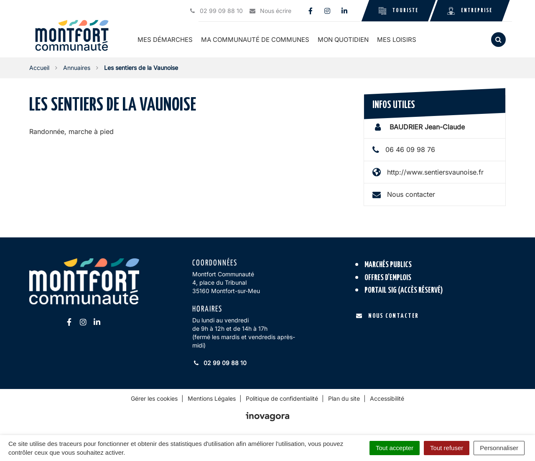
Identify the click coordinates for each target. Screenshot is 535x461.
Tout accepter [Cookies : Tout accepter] (394, 447)
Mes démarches (165, 40)
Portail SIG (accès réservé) (403, 290)
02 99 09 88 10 (219, 362)
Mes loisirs (397, 40)
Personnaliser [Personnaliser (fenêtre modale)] (499, 447)
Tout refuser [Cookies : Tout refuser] (446, 447)
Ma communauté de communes (255, 40)
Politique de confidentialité (282, 398)
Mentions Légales (212, 398)
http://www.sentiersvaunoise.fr (435, 171)
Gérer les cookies (154, 398)
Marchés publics (388, 265)
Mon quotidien (343, 40)
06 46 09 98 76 (410, 149)
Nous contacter (411, 194)
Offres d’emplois (387, 278)
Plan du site (344, 398)
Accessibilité (387, 398)
